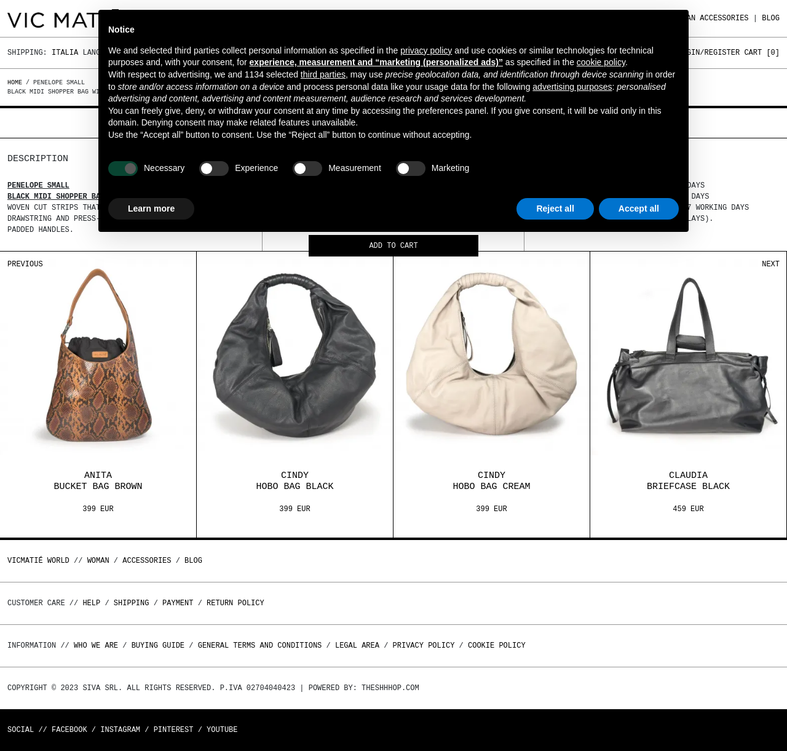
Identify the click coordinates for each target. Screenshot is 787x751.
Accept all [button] (639, 208)
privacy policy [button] (426, 50)
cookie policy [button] (601, 62)
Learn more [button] (151, 208)
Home (16, 82)
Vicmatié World (38, 560)
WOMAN (98, 560)
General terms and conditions (260, 645)
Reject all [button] (555, 208)
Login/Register (709, 52)
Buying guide (158, 645)
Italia (65, 52)
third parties (323, 74)
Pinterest (174, 730)
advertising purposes (572, 87)
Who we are (96, 645)
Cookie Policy (497, 645)
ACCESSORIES (724, 18)
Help (91, 603)
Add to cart (393, 246)
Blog (771, 18)
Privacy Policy (424, 645)
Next (771, 264)
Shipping (131, 603)
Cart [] (762, 52)
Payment (177, 603)
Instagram (120, 730)
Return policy (235, 603)
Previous (25, 264)
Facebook (69, 730)
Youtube (222, 730)
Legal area (357, 645)
